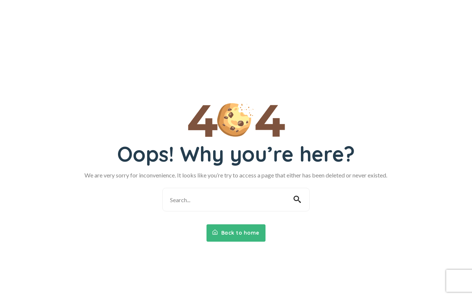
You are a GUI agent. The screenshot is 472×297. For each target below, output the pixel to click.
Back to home (236, 232)
